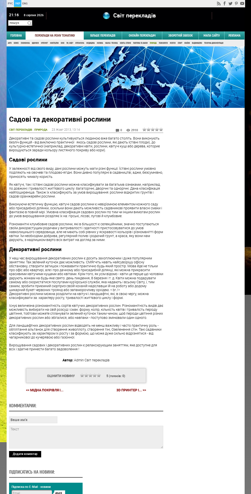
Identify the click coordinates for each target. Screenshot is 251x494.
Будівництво (197, 36)
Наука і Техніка (111, 36)
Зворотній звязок (180, 28)
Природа (153, 36)
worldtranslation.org (195, 468)
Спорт (180, 36)
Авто (10, 36)
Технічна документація (213, 36)
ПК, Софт (69, 36)
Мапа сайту (211, 28)
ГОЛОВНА (16, 28)
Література (79, 36)
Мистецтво (54, 36)
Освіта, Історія (125, 36)
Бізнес (16, 36)
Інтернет (44, 36)
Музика (100, 36)
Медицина (90, 36)
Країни (187, 36)
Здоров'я (35, 36)
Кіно (62, 36)
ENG (25, 3)
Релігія (173, 36)
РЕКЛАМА (234, 28)
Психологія (163, 36)
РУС (10, 3)
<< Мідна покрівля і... (43, 387)
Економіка (25, 36)
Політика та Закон (140, 36)
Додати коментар (25, 451)
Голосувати (203, 287)
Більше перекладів (102, 28)
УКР (17, 3)
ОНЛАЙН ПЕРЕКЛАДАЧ (142, 28)
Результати (203, 295)
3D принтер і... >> (129, 387)
